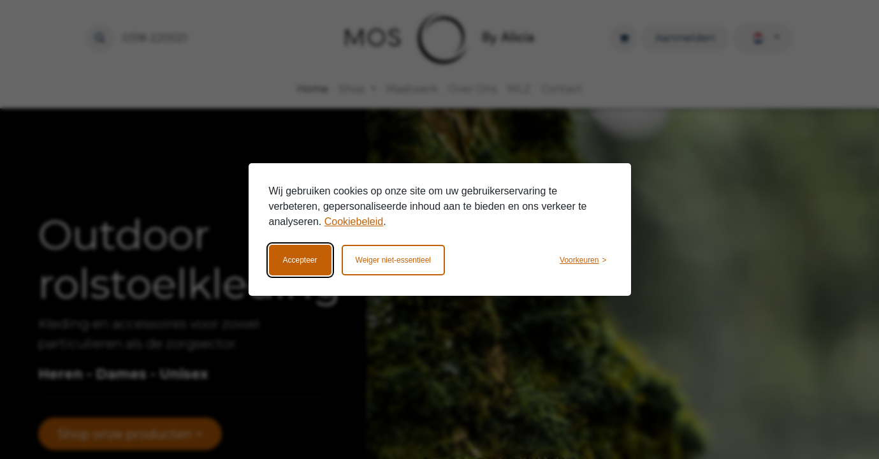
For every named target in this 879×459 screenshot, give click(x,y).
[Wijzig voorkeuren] (583, 260)
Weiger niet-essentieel (394, 260)
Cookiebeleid (354, 221)
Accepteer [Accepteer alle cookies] (300, 260)
